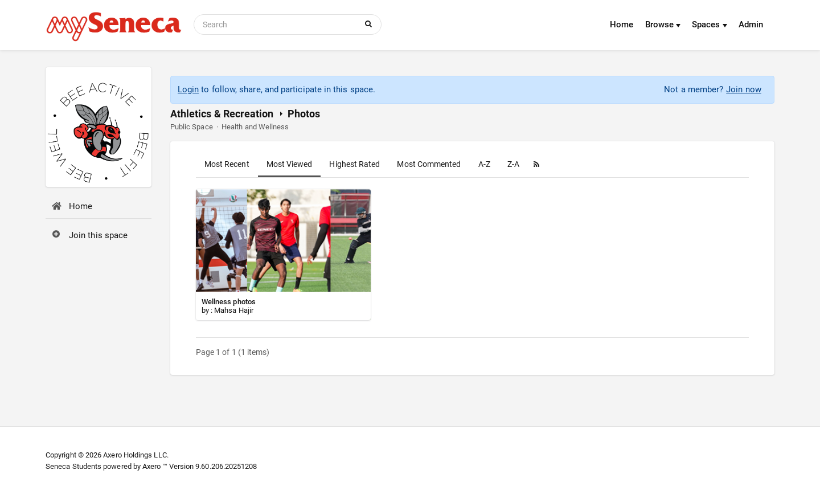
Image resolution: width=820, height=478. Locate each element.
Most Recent (226, 164)
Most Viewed (289, 164)
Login (188, 89)
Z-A (513, 164)
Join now (743, 89)
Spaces (709, 24)
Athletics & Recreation (222, 114)
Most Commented (429, 164)
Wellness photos (229, 301)
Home (621, 24)
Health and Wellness (255, 126)
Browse (663, 24)
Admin (751, 24)
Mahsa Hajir (233, 310)
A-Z (484, 164)
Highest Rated (354, 164)
